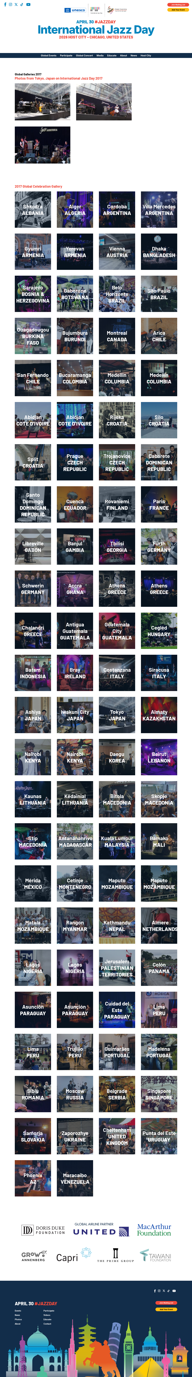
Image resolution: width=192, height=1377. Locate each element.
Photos (18, 1319)
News (134, 55)
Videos (47, 1315)
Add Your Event (178, 10)
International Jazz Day (96, 29)
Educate (111, 55)
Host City (146, 55)
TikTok (22, 4)
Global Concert (84, 55)
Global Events (48, 55)
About (123, 55)
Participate (66, 55)
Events (18, 1311)
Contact (47, 1324)
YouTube (28, 4)
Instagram (10, 4)
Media (100, 55)
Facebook (5, 4)
